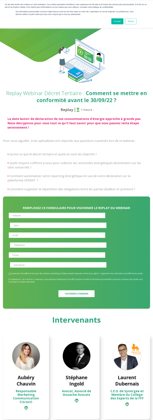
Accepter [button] (117, 21)
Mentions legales (94, 415)
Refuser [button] (131, 21)
